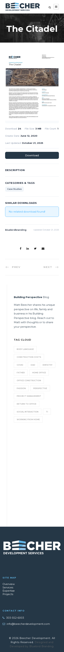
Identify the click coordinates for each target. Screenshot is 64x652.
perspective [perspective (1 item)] (40, 388)
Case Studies (14, 189)
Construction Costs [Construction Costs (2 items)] (29, 357)
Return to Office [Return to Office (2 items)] (26, 404)
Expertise (9, 590)
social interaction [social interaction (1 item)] (27, 412)
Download (32, 155)
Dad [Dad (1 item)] (33, 365)
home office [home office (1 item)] (39, 372)
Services (8, 587)
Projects (8, 594)
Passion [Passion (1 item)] (21, 388)
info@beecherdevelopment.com (28, 623)
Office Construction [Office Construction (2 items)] (29, 380)
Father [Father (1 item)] (21, 372)
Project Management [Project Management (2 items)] (29, 396)
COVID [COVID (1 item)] (20, 365)
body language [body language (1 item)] (25, 349)
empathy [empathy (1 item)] (47, 365)
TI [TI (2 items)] (47, 412)
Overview (9, 584)
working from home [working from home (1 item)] (28, 419)
